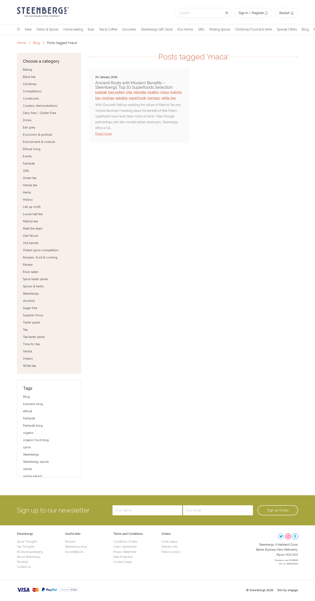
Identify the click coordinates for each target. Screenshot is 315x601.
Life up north (32, 206)
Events (27, 156)
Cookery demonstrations (40, 105)
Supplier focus (33, 315)
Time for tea (31, 344)
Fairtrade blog (33, 425)
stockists (29, 300)
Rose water (30, 272)
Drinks (27, 120)
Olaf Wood (30, 235)
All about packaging (30, 551)
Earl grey (29, 127)
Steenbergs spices (36, 461)
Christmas (30, 84)
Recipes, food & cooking (40, 257)
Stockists (22, 561)
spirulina (121, 98)
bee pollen (116, 92)
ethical (27, 411)
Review (28, 264)
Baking (27, 69)
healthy (153, 92)
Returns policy (171, 551)
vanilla (27, 469)
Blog (305, 29)
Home (21, 43)
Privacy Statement (124, 551)
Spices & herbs (33, 286)
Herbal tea (30, 185)
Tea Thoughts (26, 546)
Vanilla (27, 351)
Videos (28, 358)
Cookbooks (31, 98)
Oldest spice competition (40, 250)
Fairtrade (29, 163)
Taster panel (31, 322)
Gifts (201, 29)
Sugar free (30, 308)
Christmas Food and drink (253, 29)
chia (129, 92)
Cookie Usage (122, 561)
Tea (25, 329)
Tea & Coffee (108, 29)
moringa (108, 98)
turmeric (154, 98)
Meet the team (33, 228)
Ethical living (31, 149)
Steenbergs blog (76, 546)
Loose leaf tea (33, 214)
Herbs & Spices (48, 29)
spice (27, 447)
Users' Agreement (125, 546)
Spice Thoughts (27, 541)
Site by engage (287, 590)
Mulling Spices (219, 29)
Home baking (73, 29)
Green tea (30, 178)
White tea (29, 365)
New (28, 29)
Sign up (278, 510)
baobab (101, 92)
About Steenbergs (28, 556)
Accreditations (74, 551)
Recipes (70, 541)
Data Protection (123, 556)
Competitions (32, 91)
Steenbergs (31, 293)
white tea (169, 98)
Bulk (91, 29)
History (28, 199)
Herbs (27, 192)
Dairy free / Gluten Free (39, 113)
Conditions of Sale (125, 541)
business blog (33, 404)
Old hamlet (30, 243)
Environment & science (39, 141)
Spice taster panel (35, 279)
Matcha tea (30, 221)
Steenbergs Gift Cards (157, 29)
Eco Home (185, 29)
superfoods (137, 98)
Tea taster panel (34, 337)
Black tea (29, 76)
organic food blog (36, 440)
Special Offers (287, 29)
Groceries (129, 29)
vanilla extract (32, 476)
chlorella (139, 92)
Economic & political (37, 134)
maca (164, 92)
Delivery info (170, 546)
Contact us (24, 566)
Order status (169, 541)
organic (28, 432)
